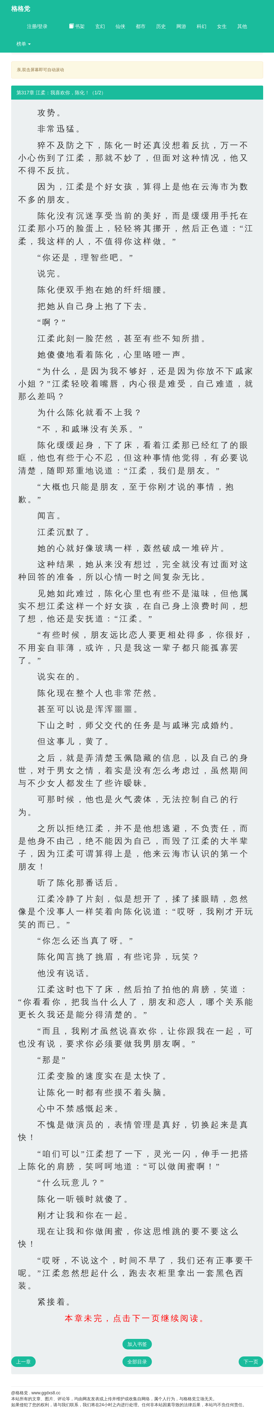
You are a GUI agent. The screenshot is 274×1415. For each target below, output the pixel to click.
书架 (77, 26)
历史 (161, 26)
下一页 (251, 1362)
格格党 (20, 8)
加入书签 (137, 1344)
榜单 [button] (23, 44)
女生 (222, 26)
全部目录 (137, 1362)
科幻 (201, 26)
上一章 (23, 1362)
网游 (181, 26)
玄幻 (100, 26)
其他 (242, 26)
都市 (141, 26)
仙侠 (120, 26)
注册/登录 (37, 26)
